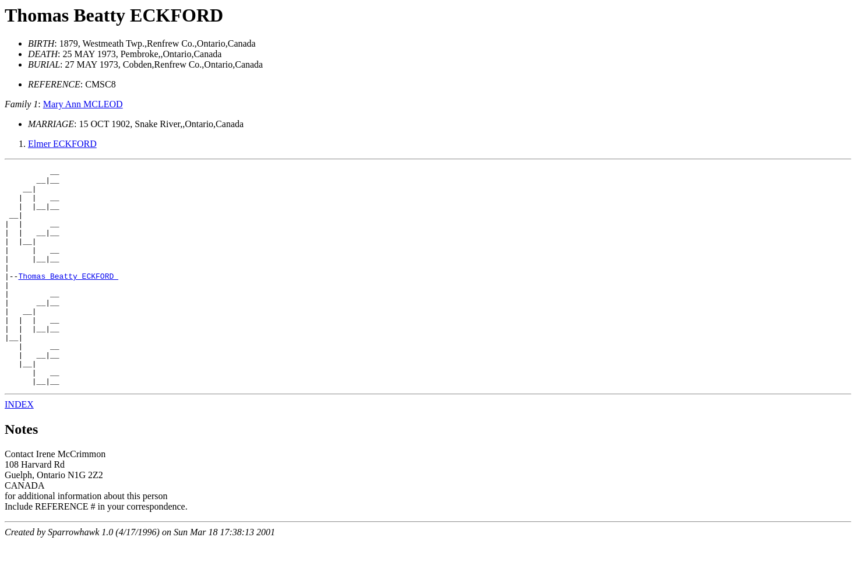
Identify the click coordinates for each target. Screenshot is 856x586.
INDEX (19, 448)
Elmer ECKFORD (62, 144)
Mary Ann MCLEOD (83, 104)
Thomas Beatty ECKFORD (114, 15)
